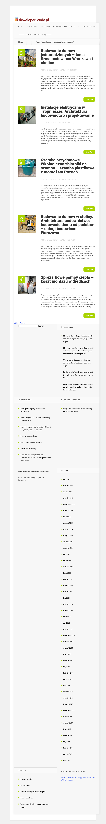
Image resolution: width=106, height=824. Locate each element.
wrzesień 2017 (68, 717)
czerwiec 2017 (68, 735)
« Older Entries (19, 323)
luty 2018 (66, 685)
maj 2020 (66, 623)
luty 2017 (66, 760)
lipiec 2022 (67, 573)
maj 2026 (66, 479)
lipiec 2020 (67, 617)
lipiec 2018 (67, 654)
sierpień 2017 (68, 723)
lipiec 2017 (67, 729)
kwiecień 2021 (68, 592)
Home (20, 26)
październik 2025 (69, 504)
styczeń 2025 (68, 523)
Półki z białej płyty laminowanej (31, 442)
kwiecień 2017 (68, 748)
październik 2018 (69, 635)
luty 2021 (66, 598)
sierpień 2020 (68, 610)
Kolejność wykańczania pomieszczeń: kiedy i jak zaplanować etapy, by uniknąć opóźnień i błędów (78, 375)
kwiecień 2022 (68, 579)
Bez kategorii (45, 26)
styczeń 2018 (68, 692)
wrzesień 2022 (68, 567)
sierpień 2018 (68, 648)
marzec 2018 (67, 679)
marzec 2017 (67, 754)
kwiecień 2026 (68, 486)
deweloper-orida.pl (57, 70)
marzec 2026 (67, 492)
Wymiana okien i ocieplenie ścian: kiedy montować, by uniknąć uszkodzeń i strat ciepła (77, 363)
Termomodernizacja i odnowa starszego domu (35, 34)
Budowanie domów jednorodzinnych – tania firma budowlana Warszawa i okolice (67, 56)
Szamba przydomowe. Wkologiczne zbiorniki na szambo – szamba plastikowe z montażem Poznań (67, 166)
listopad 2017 (68, 704)
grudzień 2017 (68, 698)
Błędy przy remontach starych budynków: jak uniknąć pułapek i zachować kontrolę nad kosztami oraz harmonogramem (78, 351)
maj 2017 (66, 742)
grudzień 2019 (68, 629)
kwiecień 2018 (68, 673)
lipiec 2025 (67, 517)
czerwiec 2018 (68, 660)
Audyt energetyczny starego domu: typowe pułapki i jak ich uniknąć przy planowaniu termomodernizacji (78, 387)
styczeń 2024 (68, 542)
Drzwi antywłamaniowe (29, 436)
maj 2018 (66, 667)
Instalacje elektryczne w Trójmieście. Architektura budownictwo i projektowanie (67, 111)
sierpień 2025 (68, 510)
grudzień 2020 (68, 604)
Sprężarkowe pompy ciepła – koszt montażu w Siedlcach (67, 279)
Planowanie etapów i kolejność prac (66, 26)
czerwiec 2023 (68, 548)
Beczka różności (31, 26)
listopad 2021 (68, 585)
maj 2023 (66, 554)
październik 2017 (69, 710)
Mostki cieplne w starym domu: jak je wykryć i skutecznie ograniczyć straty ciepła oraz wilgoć (78, 339)
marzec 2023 (67, 560)
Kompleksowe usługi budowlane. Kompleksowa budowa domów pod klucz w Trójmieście (36, 458)
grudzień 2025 (68, 498)
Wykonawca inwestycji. (29, 448)
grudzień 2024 (68, 529)
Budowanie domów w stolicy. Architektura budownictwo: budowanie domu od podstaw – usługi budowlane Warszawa (67, 224)
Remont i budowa (89, 26)
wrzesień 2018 (68, 642)
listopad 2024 (68, 535)
